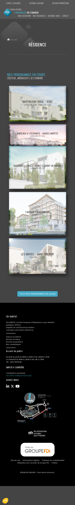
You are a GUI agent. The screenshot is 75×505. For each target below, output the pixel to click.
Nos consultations (14, 9)
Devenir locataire (36, 3)
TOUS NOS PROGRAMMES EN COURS (37, 294)
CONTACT (65, 15)
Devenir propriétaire (60, 3)
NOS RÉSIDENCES (39, 15)
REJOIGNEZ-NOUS (54, 15)
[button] (5, 501)
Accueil (12, 39)
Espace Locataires (13, 3)
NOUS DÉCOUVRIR (24, 15)
